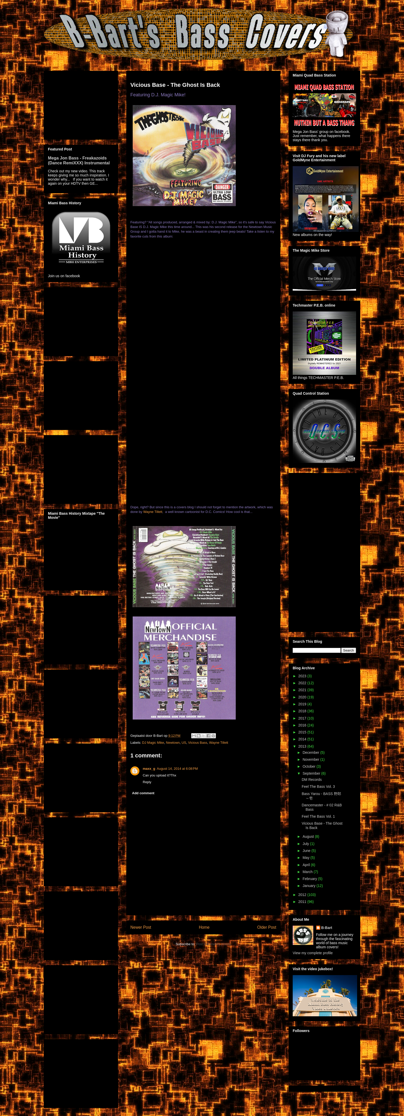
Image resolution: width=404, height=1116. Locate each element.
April (306, 865)
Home (204, 927)
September (311, 773)
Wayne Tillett (152, 512)
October (309, 766)
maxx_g (149, 769)
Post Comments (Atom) (213, 944)
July (306, 844)
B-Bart (326, 928)
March (308, 872)
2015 (302, 732)
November (311, 759)
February (310, 879)
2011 (302, 902)
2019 (302, 704)
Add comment (143, 793)
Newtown (173, 743)
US (184, 743)
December (311, 752)
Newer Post (140, 927)
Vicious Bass (197, 743)
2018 (302, 711)
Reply (147, 782)
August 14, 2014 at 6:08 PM (177, 769)
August (308, 836)
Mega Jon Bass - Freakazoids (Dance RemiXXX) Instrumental (79, 160)
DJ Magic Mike (153, 743)
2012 (302, 895)
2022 (302, 683)
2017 (302, 718)
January (309, 886)
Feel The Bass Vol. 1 (318, 816)
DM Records (312, 779)
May (306, 858)
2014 (302, 739)
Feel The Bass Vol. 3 (318, 786)
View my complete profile (313, 953)
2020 (302, 697)
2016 (302, 725)
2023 (302, 676)
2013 (302, 746)
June (306, 851)
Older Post (266, 927)
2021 (302, 690)
